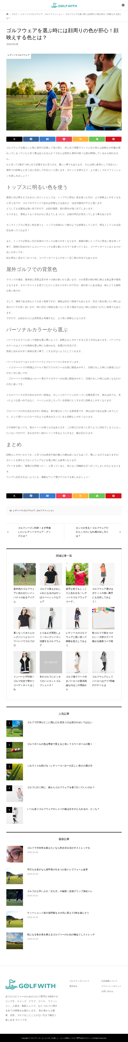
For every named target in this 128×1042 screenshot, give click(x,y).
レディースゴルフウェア (24, 510)
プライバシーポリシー (111, 986)
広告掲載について (109, 981)
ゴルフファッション (45, 510)
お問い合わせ (107, 991)
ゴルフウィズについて (79, 981)
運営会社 (73, 986)
